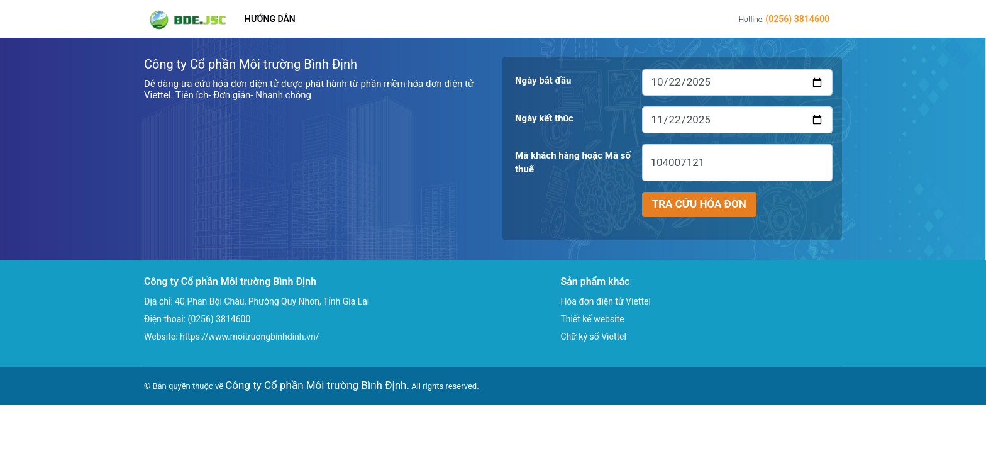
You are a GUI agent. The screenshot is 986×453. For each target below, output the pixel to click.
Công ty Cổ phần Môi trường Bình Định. (317, 385)
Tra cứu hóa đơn (699, 204)
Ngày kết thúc (544, 118)
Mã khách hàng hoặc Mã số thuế (573, 163)
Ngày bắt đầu (543, 80)
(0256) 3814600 (797, 19)
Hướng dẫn (270, 19)
